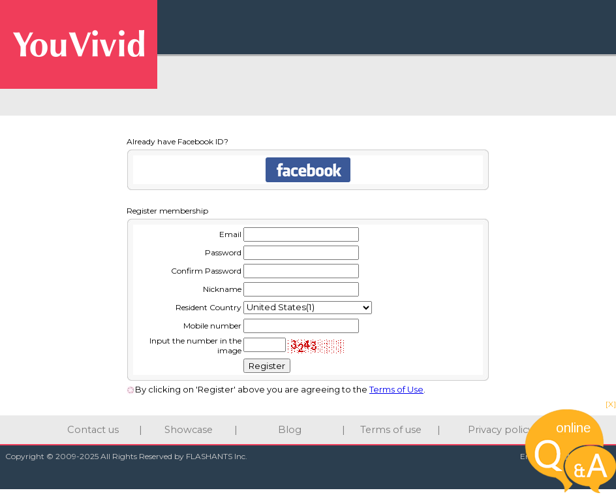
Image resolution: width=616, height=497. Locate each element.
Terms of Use (396, 389)
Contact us (93, 430)
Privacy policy (500, 430)
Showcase (188, 430)
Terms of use (391, 430)
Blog (289, 430)
